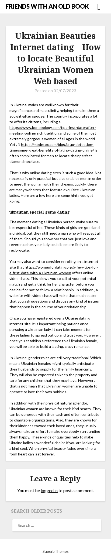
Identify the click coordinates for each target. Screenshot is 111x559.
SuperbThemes (56, 551)
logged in (49, 490)
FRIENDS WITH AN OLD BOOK (47, 6)
